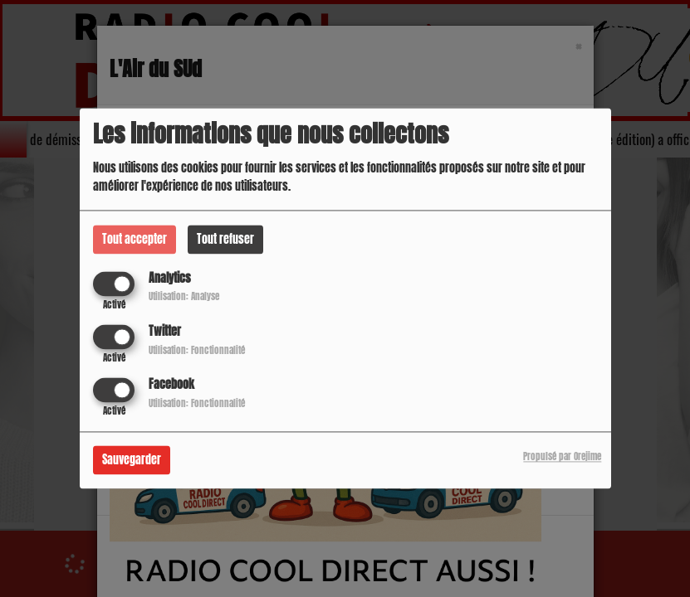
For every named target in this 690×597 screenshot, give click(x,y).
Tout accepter (134, 239)
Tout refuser (225, 239)
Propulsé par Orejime (562, 457)
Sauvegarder (131, 460)
